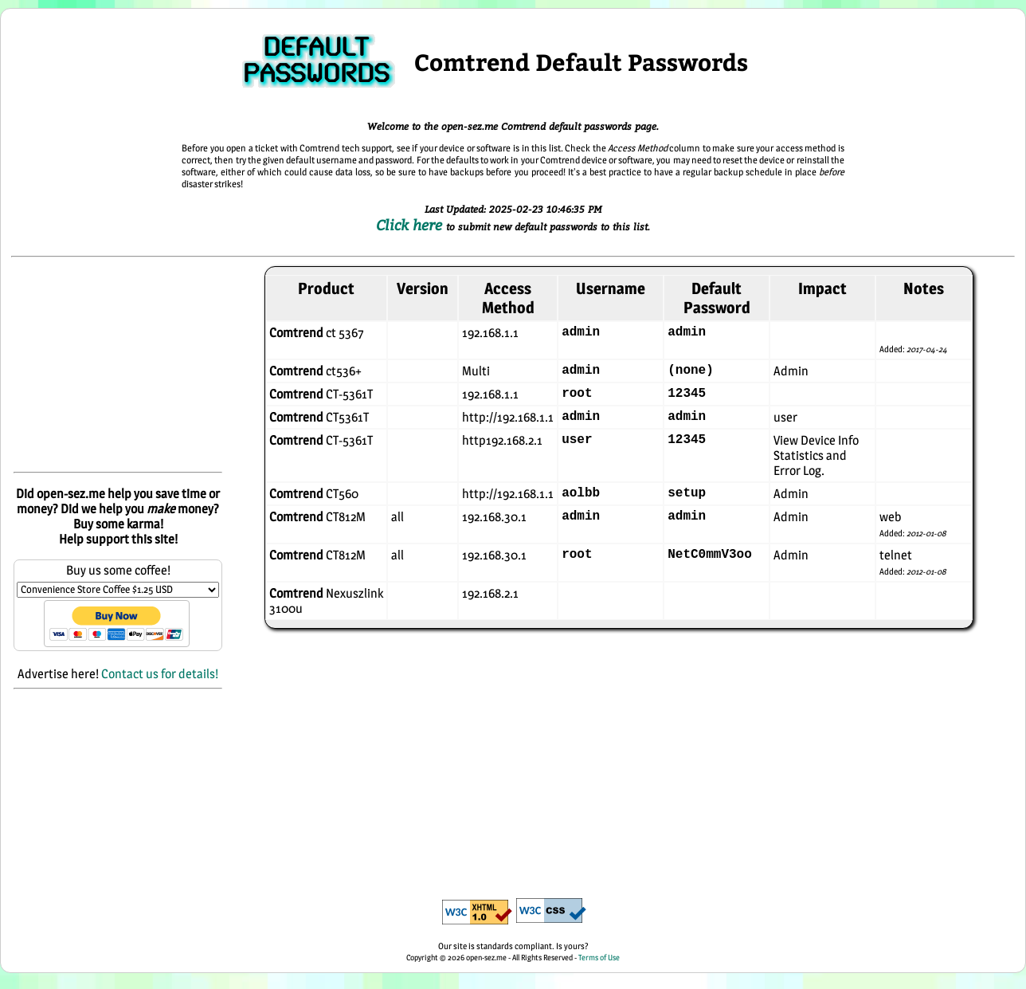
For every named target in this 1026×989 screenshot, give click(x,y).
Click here (411, 224)
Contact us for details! (159, 673)
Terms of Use (599, 957)
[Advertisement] (118, 365)
